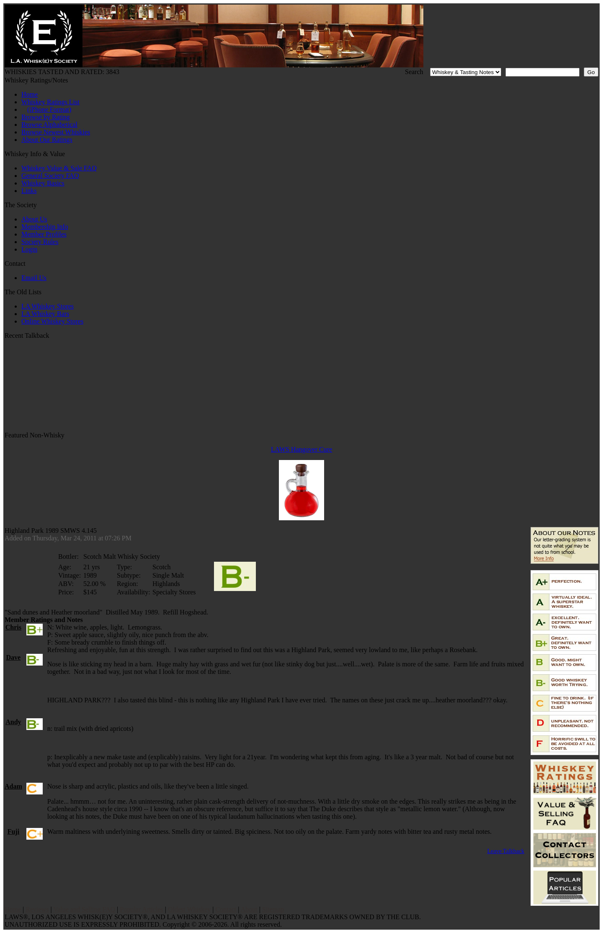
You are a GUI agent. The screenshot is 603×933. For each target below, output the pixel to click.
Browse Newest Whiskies (55, 132)
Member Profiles (44, 234)
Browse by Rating (45, 117)
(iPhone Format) (49, 109)
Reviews (37, 909)
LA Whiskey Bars (45, 313)
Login (29, 249)
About (249, 909)
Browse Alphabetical (49, 124)
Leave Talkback (505, 851)
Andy (13, 721)
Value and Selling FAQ (84, 909)
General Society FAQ (50, 175)
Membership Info (44, 226)
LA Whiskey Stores (47, 306)
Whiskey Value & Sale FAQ (59, 168)
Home (29, 94)
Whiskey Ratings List (50, 101)
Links (28, 190)
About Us (34, 219)
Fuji (13, 831)
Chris (13, 627)
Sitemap (273, 909)
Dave (13, 657)
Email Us (33, 277)
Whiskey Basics (42, 183)
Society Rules (39, 241)
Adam (13, 786)
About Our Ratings (46, 139)
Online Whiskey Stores (52, 321)
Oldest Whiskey (189, 909)
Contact (226, 909)
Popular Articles (141, 909)
